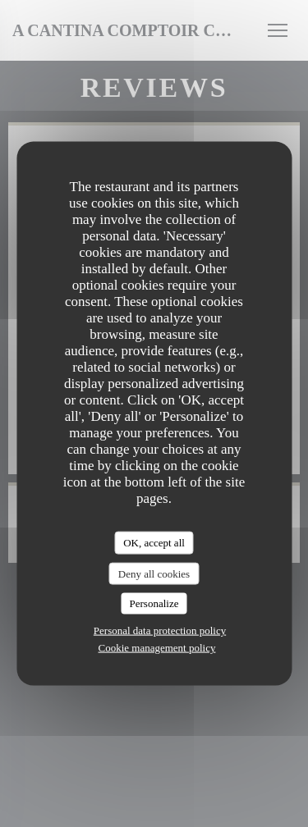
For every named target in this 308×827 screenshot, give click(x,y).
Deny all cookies (154, 573)
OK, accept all (154, 543)
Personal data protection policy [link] (160, 630)
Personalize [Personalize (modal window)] (154, 603)
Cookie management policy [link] (157, 647)
